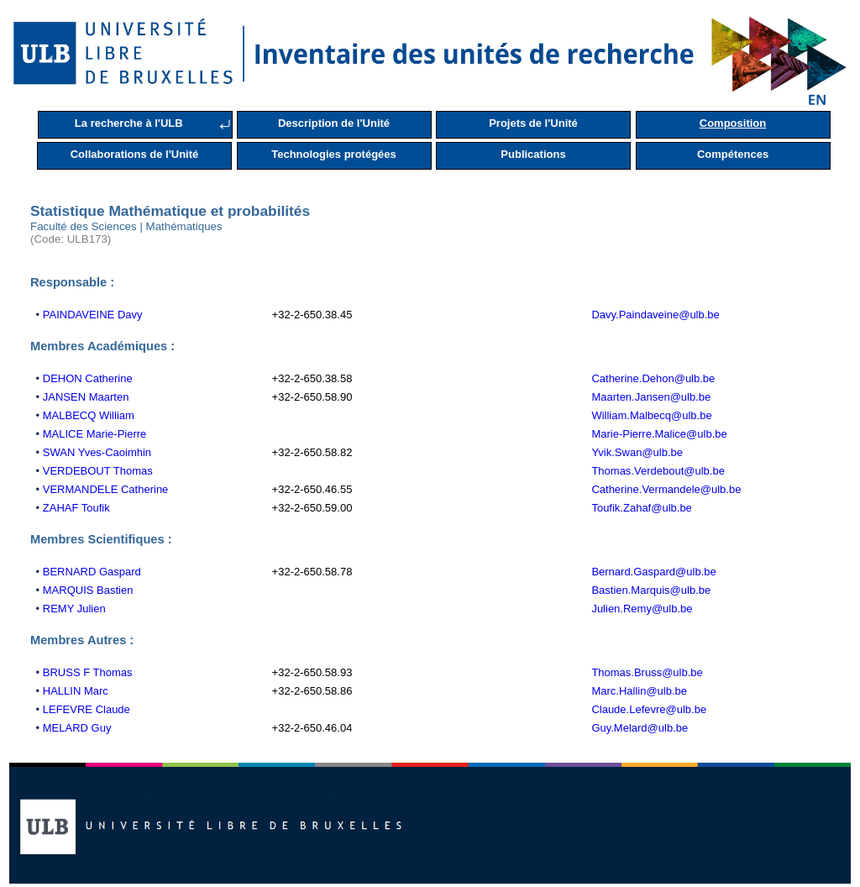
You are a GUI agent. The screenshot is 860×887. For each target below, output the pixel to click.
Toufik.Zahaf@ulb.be (641, 507)
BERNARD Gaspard (92, 571)
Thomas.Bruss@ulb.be (646, 672)
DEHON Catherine (88, 378)
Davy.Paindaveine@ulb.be (655, 314)
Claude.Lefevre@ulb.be (648, 709)
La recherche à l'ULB (129, 123)
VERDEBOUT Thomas (98, 470)
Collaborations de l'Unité (135, 154)
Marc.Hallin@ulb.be (639, 691)
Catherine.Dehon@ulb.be (653, 378)
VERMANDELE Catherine (106, 489)
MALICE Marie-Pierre (95, 434)
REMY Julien (74, 608)
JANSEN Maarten (86, 397)
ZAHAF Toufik (76, 507)
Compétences (732, 154)
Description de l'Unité (334, 123)
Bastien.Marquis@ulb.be (651, 590)
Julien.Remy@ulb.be (641, 608)
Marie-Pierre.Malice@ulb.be (658, 434)
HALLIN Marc (75, 691)
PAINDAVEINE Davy (93, 314)
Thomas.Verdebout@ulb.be (657, 470)
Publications (533, 154)
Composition (733, 123)
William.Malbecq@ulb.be (651, 415)
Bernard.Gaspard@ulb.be (653, 571)
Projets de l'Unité (533, 123)
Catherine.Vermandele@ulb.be (666, 489)
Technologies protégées (333, 154)
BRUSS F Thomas (88, 672)
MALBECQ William (88, 415)
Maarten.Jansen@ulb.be (651, 397)
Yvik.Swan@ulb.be (637, 452)
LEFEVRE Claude (86, 709)
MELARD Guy (77, 728)
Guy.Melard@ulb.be (639, 728)
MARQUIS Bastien (88, 590)
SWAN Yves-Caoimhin (97, 452)
